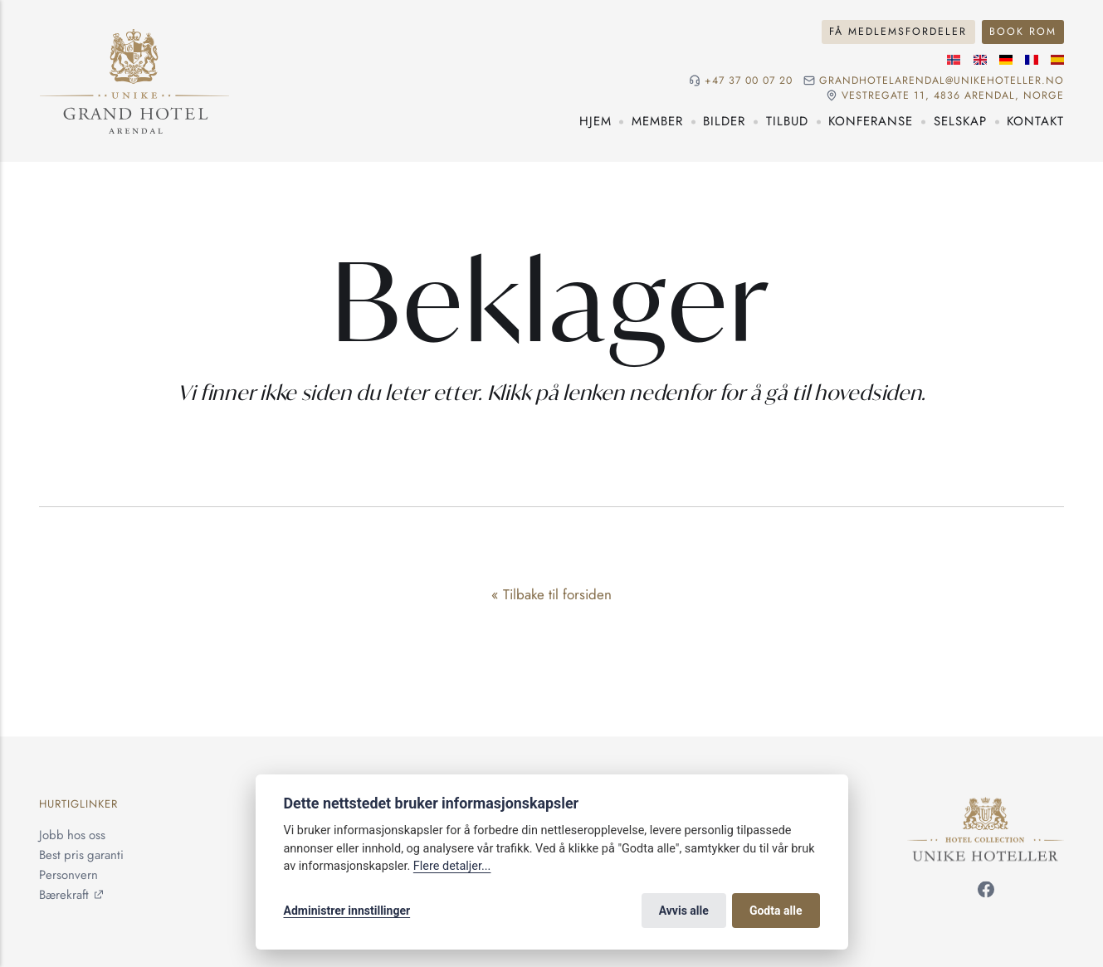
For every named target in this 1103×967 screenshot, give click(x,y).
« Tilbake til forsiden (551, 594)
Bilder (724, 121)
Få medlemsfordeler (898, 31)
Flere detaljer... (452, 866)
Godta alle (776, 910)
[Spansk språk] (1057, 60)
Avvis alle (684, 910)
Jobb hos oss (72, 836)
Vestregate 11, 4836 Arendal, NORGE (953, 96)
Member (657, 121)
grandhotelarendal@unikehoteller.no (941, 81)
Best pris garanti (81, 856)
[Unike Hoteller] (985, 806)
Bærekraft (64, 895)
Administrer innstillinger (347, 910)
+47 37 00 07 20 (749, 81)
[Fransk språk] (1031, 60)
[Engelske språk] (980, 60)
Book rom (1023, 31)
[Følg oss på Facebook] (986, 892)
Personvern (68, 876)
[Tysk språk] (1006, 60)
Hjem (595, 121)
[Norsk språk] (953, 60)
